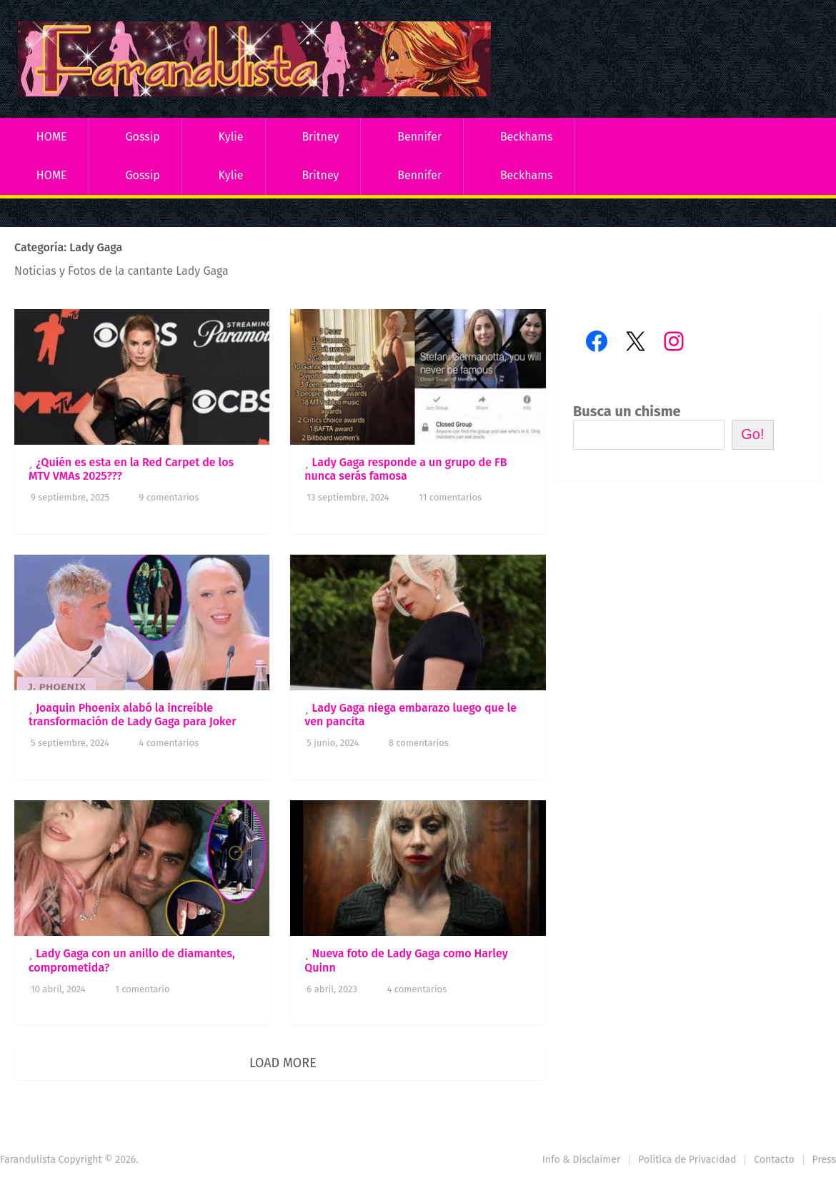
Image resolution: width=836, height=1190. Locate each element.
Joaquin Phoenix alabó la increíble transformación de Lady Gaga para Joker (132, 714)
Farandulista (28, 1160)
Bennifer (419, 136)
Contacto (774, 1160)
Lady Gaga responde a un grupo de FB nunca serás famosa (405, 469)
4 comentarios (169, 742)
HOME (51, 136)
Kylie (231, 136)
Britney (320, 136)
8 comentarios (419, 742)
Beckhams (526, 136)
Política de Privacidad (687, 1160)
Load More (283, 1063)
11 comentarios (450, 497)
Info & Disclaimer (581, 1160)
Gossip (142, 136)
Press (824, 1160)
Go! (752, 434)
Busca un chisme (627, 411)
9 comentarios (169, 497)
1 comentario (142, 989)
